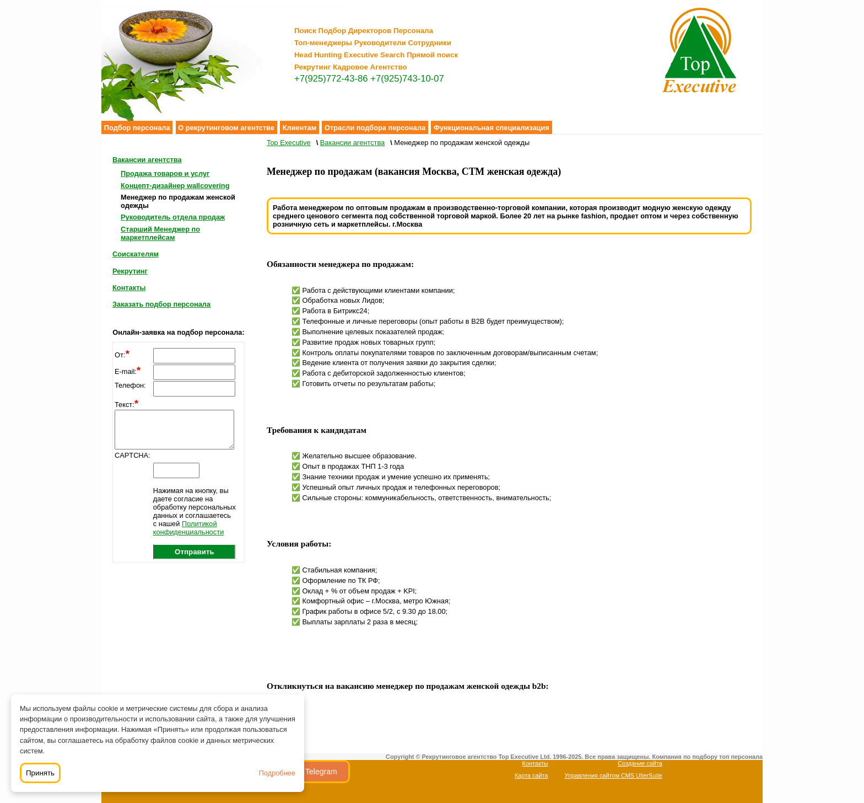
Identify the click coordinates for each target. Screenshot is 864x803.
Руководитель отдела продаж (173, 217)
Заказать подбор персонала (161, 304)
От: (122, 355)
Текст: (126, 404)
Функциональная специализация (491, 128)
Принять (40, 773)
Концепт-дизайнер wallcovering (175, 185)
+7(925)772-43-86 (331, 78)
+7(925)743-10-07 (407, 78)
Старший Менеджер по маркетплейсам (160, 233)
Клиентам (300, 128)
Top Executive (289, 142)
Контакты (128, 287)
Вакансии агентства (147, 160)
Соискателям (135, 254)
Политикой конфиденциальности (188, 528)
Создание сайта (640, 763)
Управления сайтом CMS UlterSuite (613, 775)
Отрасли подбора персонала (375, 128)
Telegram (321, 771)
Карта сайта (531, 775)
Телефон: (130, 385)
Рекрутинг (130, 271)
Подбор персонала (137, 128)
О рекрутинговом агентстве (226, 128)
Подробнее (277, 773)
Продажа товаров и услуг (165, 173)
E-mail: (128, 371)
